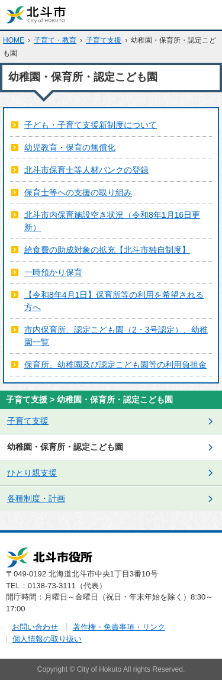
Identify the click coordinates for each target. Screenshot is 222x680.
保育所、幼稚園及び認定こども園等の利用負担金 (115, 364)
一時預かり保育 (53, 272)
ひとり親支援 (32, 473)
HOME (13, 40)
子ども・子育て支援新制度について (90, 125)
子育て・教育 (55, 40)
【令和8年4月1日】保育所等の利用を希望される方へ (114, 301)
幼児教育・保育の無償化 (69, 147)
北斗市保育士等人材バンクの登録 (86, 170)
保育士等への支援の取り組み (78, 192)
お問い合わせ (35, 627)
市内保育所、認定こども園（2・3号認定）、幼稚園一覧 (116, 336)
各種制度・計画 (36, 498)
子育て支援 (103, 40)
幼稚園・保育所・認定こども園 (65, 447)
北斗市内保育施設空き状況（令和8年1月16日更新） (112, 221)
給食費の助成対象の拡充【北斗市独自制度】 (107, 249)
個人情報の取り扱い (47, 638)
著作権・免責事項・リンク (119, 627)
